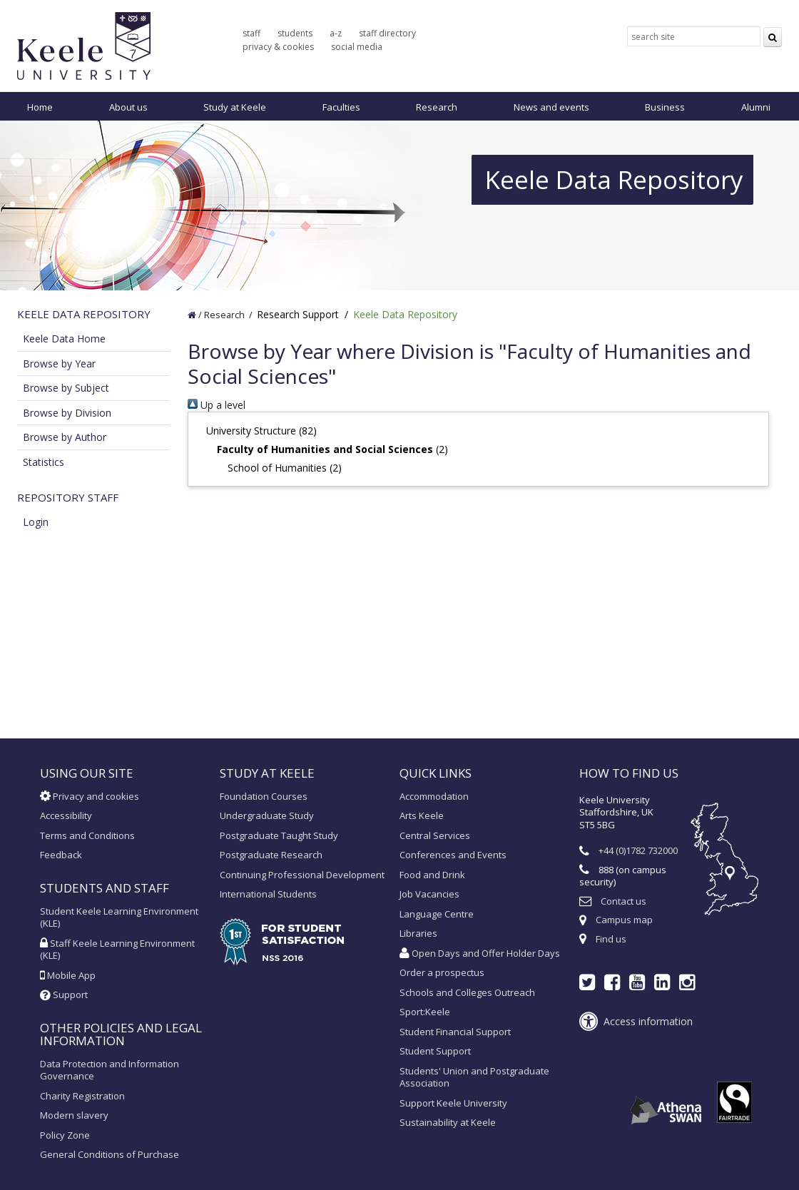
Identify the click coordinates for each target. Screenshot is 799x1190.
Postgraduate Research (271, 854)
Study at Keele (234, 107)
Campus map (624, 919)
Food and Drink (432, 874)
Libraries (418, 933)
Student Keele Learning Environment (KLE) (119, 917)
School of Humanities (277, 467)
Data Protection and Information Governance (109, 1070)
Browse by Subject (66, 388)
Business (665, 107)
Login (36, 522)
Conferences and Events (453, 854)
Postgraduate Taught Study (279, 835)
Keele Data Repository (405, 314)
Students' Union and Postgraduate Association (474, 1077)
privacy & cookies (278, 47)
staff (251, 33)
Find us (611, 938)
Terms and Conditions (87, 835)
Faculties (341, 107)
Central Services (435, 835)
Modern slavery (74, 1115)
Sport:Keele (425, 1011)
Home (40, 107)
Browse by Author (64, 437)
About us (128, 107)
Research (436, 107)
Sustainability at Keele (448, 1122)
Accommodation (434, 796)
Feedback (61, 854)
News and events (551, 107)
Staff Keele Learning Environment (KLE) (117, 949)
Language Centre (437, 913)
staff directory (387, 33)
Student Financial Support (455, 1031)
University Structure (251, 430)
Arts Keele (422, 815)
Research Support (298, 314)
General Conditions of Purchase (109, 1154)
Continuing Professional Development (302, 874)
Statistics (43, 462)
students (295, 33)
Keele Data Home (64, 338)
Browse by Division (67, 412)
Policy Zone (65, 1135)
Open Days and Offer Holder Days (480, 953)
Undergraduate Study (267, 815)
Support (64, 994)
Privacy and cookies (89, 796)
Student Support (435, 1050)
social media (356, 47)
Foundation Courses (263, 796)
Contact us (623, 901)
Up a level (216, 405)
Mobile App (68, 975)
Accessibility (66, 815)
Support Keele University (453, 1103)
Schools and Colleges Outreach (467, 992)
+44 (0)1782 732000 (638, 850)
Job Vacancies (429, 894)
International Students (268, 894)
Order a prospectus (442, 972)
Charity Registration (82, 1095)
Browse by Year (59, 363)
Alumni (755, 107)
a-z (336, 33)
